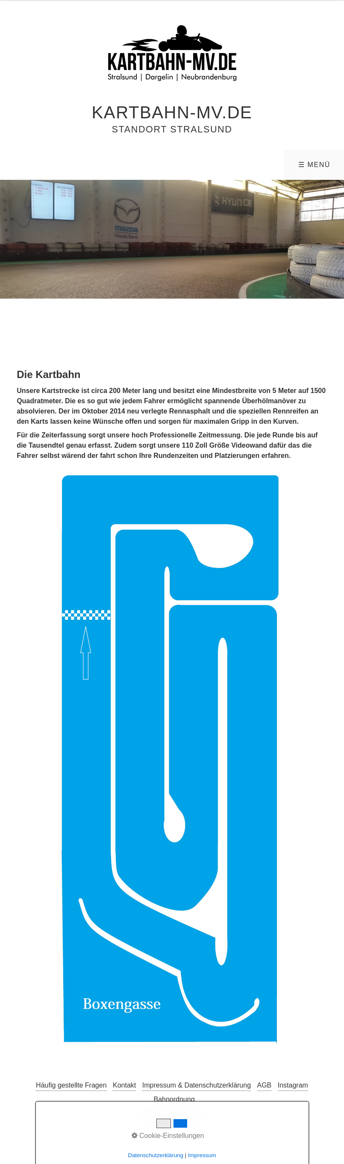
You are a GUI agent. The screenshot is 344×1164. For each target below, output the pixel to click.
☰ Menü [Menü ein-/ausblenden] (314, 164)
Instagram (293, 1085)
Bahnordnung (173, 1099)
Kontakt (124, 1085)
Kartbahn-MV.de (172, 112)
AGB (264, 1085)
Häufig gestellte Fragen (71, 1085)
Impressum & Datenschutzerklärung (196, 1085)
